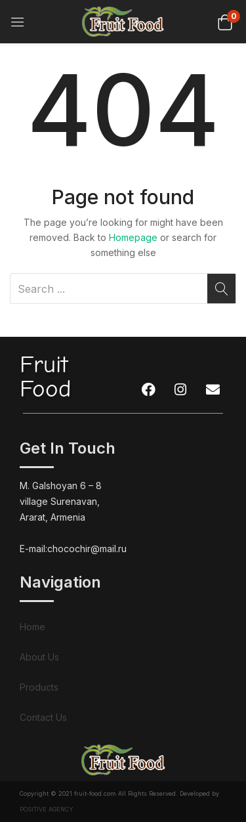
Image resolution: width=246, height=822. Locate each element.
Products (39, 687)
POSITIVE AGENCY (46, 809)
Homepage (133, 237)
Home (32, 626)
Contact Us (43, 717)
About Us (39, 656)
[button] (224, 21)
